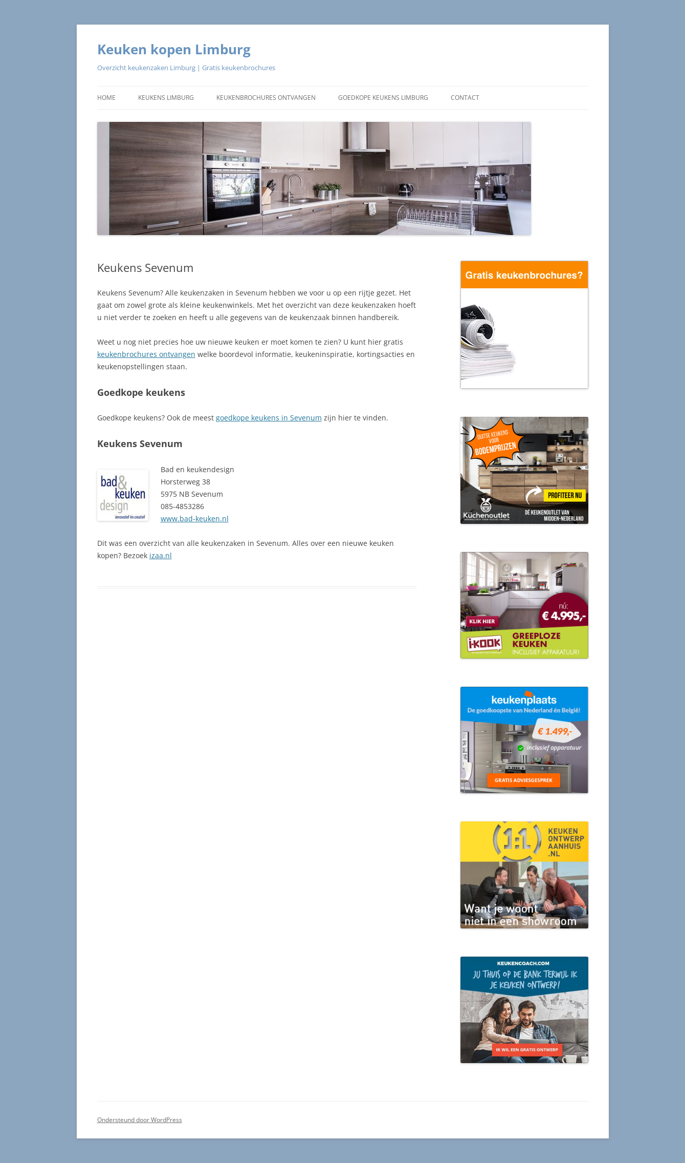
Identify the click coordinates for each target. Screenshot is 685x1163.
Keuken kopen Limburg (174, 49)
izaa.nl (160, 555)
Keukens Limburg (166, 97)
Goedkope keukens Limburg (383, 97)
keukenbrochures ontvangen (146, 354)
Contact (465, 97)
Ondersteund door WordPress (139, 1119)
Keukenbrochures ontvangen (266, 97)
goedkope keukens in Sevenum (269, 417)
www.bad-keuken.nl (195, 518)
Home (106, 97)
